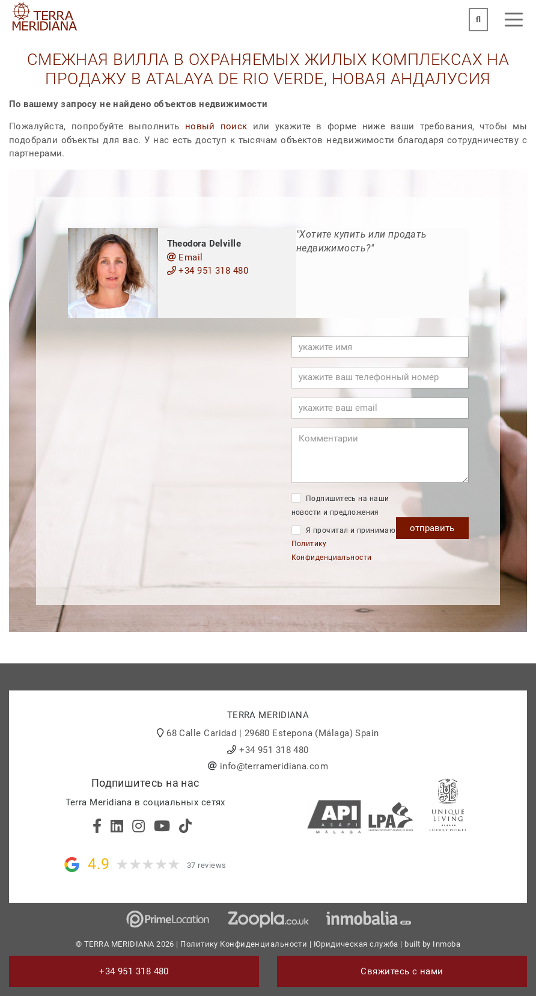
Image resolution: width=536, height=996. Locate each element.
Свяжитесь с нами (402, 971)
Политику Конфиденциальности (243, 943)
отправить (432, 528)
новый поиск (216, 126)
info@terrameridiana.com (274, 766)
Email (185, 257)
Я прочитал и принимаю (343, 543)
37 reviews (207, 865)
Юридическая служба (356, 943)
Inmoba (446, 943)
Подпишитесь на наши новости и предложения (340, 505)
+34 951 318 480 (208, 270)
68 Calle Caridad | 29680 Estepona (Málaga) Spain (272, 733)
